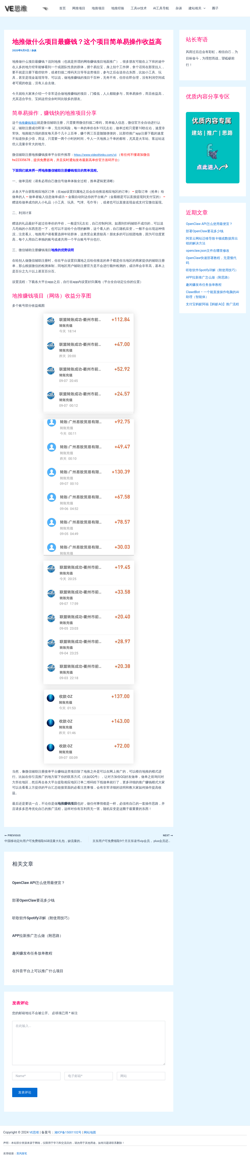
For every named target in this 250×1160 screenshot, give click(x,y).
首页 (62, 8)
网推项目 (78, 8)
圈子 (215, 8)
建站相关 (197, 8)
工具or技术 (139, 8)
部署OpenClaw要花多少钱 (35, 901)
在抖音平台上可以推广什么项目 (40, 971)
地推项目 (98, 8)
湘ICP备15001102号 (70, 1132)
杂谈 (179, 8)
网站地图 (93, 1132)
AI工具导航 (161, 8)
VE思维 (34, 1132)
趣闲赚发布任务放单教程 (34, 953)
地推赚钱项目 (28, 123)
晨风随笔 (21, 1153)
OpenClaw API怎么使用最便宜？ (41, 883)
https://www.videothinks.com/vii (97, 155)
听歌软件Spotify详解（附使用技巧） (45, 918)
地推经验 (117, 8)
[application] (204, 8)
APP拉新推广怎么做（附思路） (40, 936)
